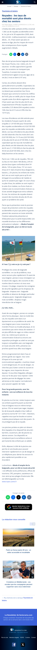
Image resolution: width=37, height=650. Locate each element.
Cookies (27, 637)
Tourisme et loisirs (26, 6)
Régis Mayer (8, 24)
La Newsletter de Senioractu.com (18, 615)
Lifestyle (16, 6)
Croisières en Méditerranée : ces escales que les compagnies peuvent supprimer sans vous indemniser (18, 584)
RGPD (22, 637)
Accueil (9, 6)
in (22, 54)
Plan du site (4, 637)
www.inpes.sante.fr (9, 481)
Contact (33, 637)
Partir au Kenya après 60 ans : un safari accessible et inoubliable (18, 551)
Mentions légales (14, 637)
